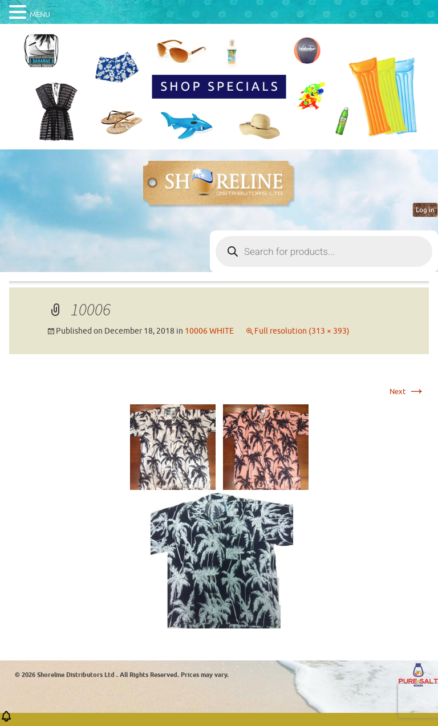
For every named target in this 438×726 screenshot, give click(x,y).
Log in (425, 209)
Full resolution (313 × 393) (302, 331)
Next (407, 391)
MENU (40, 14)
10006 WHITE (209, 331)
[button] (6, 720)
